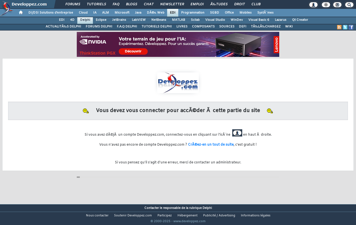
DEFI (242, 27)
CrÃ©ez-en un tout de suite (211, 145)
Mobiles (245, 13)
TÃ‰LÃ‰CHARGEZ (266, 27)
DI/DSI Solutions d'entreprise (50, 13)
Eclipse (101, 20)
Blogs (131, 4)
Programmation (192, 13)
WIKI (289, 27)
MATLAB (178, 20)
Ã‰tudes (219, 4)
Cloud (83, 13)
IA (95, 13)
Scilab (195, 20)
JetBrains (119, 20)
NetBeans (158, 20)
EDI (172, 13)
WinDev (237, 20)
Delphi (85, 20)
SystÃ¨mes (265, 13)
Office (229, 13)
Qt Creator (300, 20)
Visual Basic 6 (258, 20)
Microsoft (122, 13)
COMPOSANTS (203, 27)
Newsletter (172, 4)
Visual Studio (215, 20)
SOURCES (226, 27)
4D (72, 20)
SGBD (214, 13)
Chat (148, 4)
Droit (239, 4)
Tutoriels (96, 4)
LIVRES (181, 27)
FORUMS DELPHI (99, 27)
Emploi (197, 4)
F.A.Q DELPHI (127, 27)
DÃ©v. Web (155, 13)
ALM (105, 13)
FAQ (116, 4)
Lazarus (280, 20)
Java (138, 13)
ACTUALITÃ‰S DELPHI (63, 27)
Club (256, 4)
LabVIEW (139, 20)
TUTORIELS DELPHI (157, 27)
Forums (73, 4)
